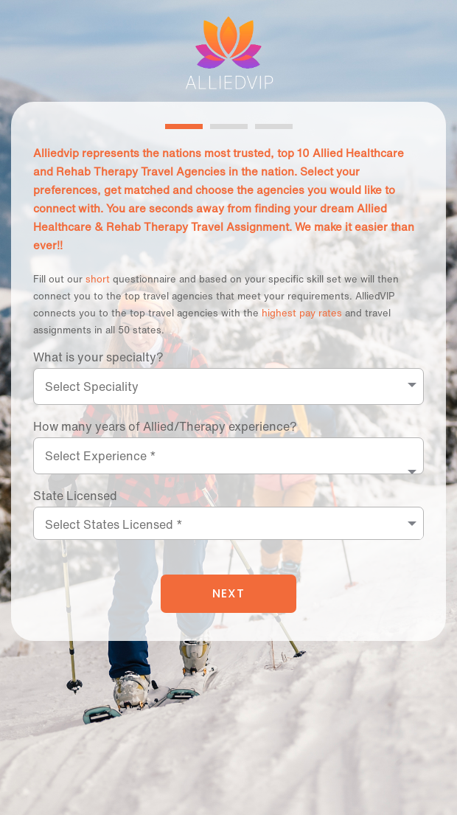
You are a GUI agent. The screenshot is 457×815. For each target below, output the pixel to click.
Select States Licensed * (114, 524)
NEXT (228, 593)
